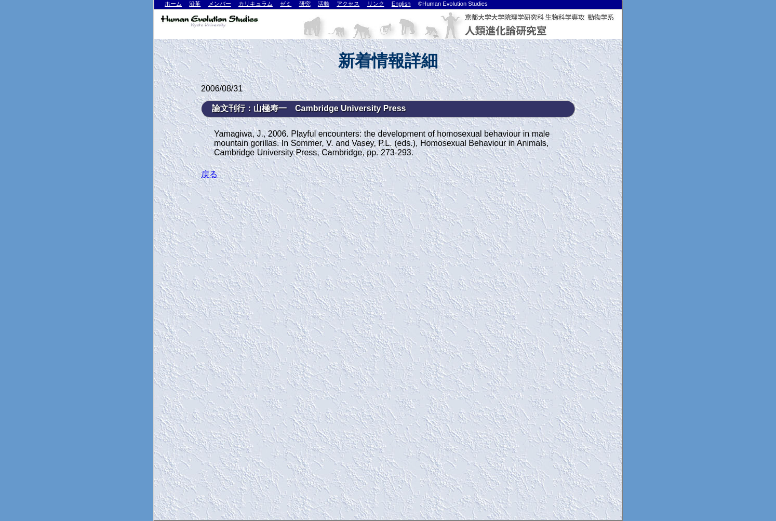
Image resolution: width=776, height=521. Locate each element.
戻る (209, 174)
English (401, 4)
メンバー (219, 4)
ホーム (173, 4)
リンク (375, 4)
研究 (305, 4)
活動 (323, 4)
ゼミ (285, 4)
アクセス (348, 4)
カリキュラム (255, 4)
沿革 (194, 4)
